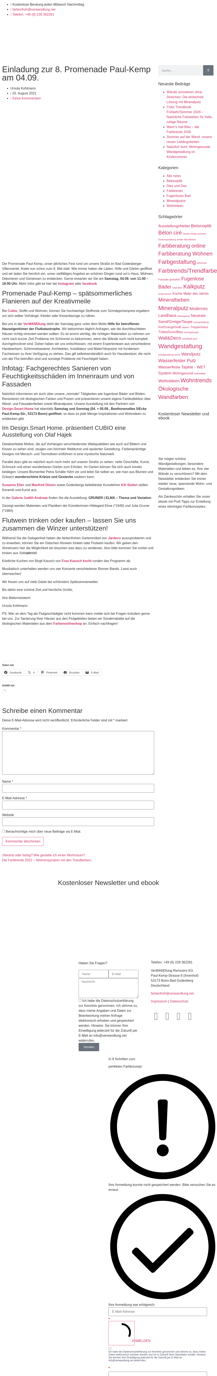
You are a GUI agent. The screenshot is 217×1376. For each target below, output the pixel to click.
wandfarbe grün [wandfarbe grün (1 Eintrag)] (189, 338)
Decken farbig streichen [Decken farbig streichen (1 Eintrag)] (194, 233)
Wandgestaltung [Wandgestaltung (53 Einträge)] (180, 346)
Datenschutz (179, 1001)
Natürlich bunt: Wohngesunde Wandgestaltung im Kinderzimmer (188, 152)
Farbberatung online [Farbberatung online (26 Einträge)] (181, 246)
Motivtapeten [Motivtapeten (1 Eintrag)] (183, 316)
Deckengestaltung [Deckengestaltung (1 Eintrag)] (167, 239)
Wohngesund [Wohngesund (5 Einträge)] (182, 373)
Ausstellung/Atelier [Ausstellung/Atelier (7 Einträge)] (174, 226)
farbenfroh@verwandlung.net (172, 993)
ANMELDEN (123, 1333)
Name (7, 781)
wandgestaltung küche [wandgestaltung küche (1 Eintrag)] (169, 354)
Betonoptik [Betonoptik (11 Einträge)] (201, 225)
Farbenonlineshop (67, 623)
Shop (100, 56)
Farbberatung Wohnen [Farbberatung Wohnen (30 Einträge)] (185, 254)
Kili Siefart (129, 485)
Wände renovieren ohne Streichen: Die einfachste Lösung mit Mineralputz (185, 97)
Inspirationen (148, 56)
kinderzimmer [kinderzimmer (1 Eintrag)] (165, 294)
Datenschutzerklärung (135, 1351)
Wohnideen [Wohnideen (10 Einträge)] (168, 381)
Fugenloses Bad (179, 196)
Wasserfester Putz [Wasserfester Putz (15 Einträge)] (177, 360)
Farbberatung (121, 56)
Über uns (186, 56)
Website (8, 815)
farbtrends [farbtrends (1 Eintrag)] (202, 263)
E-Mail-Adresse (14, 798)
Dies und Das (177, 186)
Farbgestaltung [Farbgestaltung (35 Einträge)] (177, 262)
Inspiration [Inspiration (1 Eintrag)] (177, 287)
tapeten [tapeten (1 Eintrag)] (186, 327)
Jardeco (114, 538)
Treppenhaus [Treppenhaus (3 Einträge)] (199, 327)
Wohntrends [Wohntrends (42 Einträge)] (196, 380)
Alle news (174, 176)
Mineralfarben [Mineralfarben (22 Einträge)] (173, 300)
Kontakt (205, 56)
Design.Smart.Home (18, 409)
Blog (169, 56)
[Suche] (208, 70)
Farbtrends (175, 191)
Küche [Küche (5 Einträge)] (178, 294)
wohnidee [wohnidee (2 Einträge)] (200, 373)
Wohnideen (175, 206)
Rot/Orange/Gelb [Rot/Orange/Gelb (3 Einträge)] (169, 327)
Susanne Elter (13, 485)
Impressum (159, 1001)
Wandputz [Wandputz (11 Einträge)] (191, 354)
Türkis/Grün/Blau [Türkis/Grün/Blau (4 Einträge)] (170, 332)
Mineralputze (176, 201)
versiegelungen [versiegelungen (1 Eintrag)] (191, 332)
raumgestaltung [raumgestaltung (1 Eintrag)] (201, 322)
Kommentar (11, 728)
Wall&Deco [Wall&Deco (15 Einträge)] (169, 338)
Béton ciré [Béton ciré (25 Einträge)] (170, 233)
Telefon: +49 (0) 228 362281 (172, 962)
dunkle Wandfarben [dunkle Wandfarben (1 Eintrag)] (186, 239)
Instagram (66, 283)
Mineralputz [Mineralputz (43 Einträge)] (173, 308)
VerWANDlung (34, 324)
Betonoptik (174, 181)
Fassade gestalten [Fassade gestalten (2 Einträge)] (169, 279)
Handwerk (82, 56)
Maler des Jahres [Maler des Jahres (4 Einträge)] (196, 293)
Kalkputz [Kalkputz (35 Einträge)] (194, 286)
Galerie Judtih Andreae (29, 498)
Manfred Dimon (44, 485)
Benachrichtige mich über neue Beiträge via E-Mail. (43, 831)
